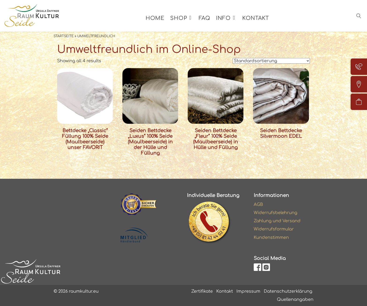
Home (155, 18)
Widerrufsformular (274, 229)
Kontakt (255, 18)
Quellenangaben (295, 299)
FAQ (204, 18)
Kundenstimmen (271, 237)
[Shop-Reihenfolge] (271, 61)
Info (223, 18)
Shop (178, 18)
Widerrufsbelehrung (275, 212)
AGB (258, 204)
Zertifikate (202, 291)
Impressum (248, 291)
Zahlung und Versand (277, 221)
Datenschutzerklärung (288, 291)
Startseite (64, 36)
